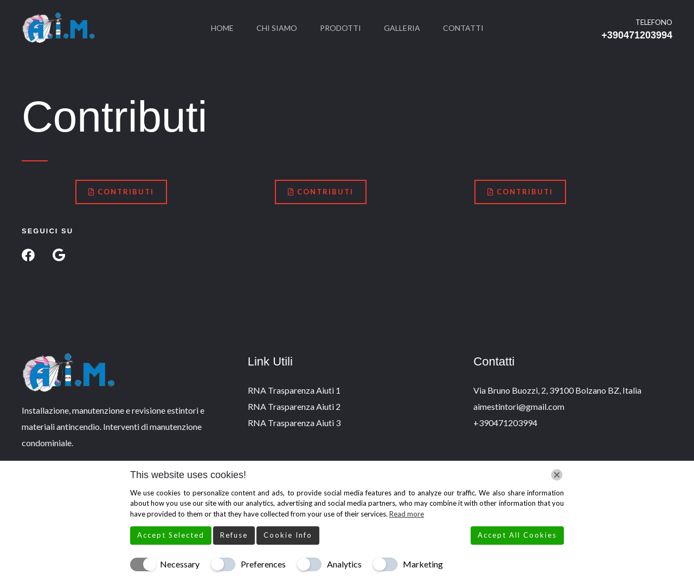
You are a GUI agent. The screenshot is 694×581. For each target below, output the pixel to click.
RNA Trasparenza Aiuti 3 (294, 422)
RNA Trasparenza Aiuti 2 (294, 406)
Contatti (469, 27)
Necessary (180, 564)
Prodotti (340, 27)
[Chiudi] (557, 475)
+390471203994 (636, 35)
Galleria (405, 27)
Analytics (344, 564)
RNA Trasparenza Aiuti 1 (294, 390)
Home (215, 27)
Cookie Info (288, 535)
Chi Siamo (273, 27)
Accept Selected (170, 535)
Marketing (423, 564)
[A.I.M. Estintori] (58, 27)
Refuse (234, 535)
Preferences (263, 564)
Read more (406, 514)
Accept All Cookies (517, 535)
